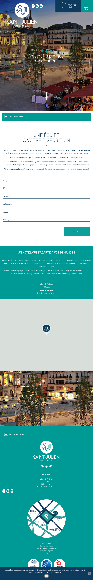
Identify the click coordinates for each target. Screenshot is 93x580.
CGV (46, 553)
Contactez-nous (46, 543)
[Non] (89, 573)
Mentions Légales (46, 551)
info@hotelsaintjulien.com (46, 486)
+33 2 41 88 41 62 (46, 484)
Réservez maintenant (14, 116)
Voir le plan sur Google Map (46, 548)
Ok (46, 576)
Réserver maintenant (46, 546)
